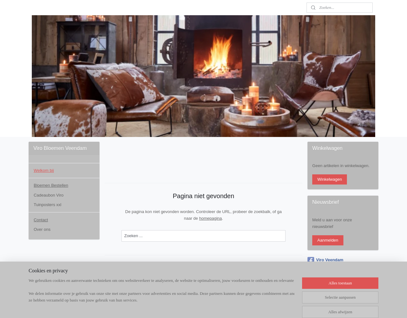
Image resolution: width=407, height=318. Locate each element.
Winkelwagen (329, 179)
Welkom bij (44, 170)
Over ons (42, 229)
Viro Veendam (325, 260)
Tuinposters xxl (47, 204)
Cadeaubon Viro (49, 195)
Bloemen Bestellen (51, 185)
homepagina (210, 218)
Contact (41, 219)
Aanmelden (327, 240)
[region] (161, 297)
